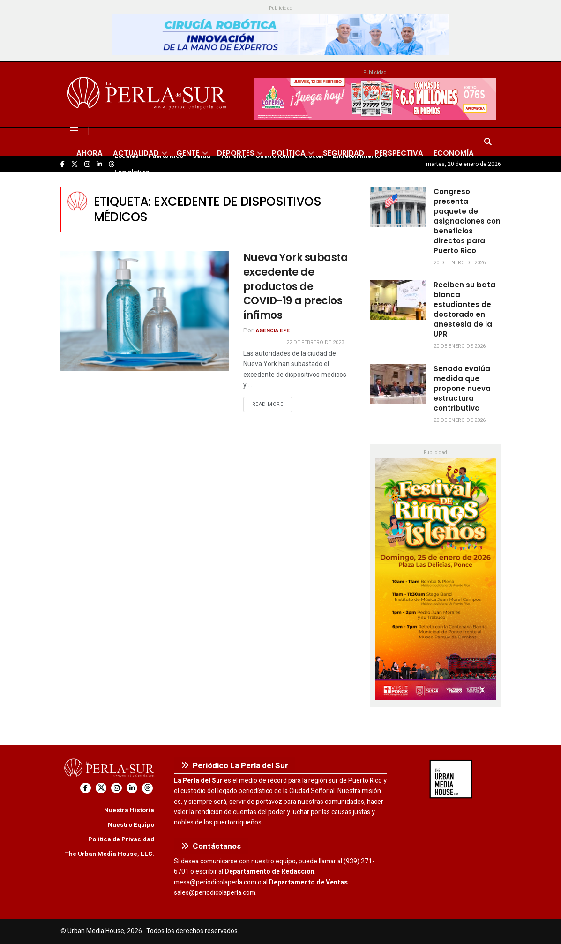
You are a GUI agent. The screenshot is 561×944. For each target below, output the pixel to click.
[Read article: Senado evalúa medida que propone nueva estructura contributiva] (398, 384)
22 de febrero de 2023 (315, 342)
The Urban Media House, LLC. (109, 853)
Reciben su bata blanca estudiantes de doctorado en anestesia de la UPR (464, 309)
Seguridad (343, 153)
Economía (454, 153)
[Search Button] (488, 142)
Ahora (89, 153)
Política (289, 153)
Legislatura (132, 172)
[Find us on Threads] (147, 788)
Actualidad (136, 153)
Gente (188, 153)
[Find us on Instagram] (116, 788)
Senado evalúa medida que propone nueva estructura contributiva (462, 388)
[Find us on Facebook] (85, 788)
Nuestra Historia (129, 810)
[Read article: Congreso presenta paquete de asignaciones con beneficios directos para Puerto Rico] (398, 207)
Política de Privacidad (121, 839)
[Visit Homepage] (148, 94)
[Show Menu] (74, 128)
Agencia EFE (273, 331)
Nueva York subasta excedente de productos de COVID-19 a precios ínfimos (295, 286)
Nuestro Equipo (131, 824)
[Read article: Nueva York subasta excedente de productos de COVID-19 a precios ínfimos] (144, 311)
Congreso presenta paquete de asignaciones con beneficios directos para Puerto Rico (467, 221)
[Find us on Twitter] (101, 788)
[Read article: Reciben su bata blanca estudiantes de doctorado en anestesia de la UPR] (398, 300)
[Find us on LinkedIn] (132, 788)
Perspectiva (398, 153)
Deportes (235, 153)
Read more (272, 404)
